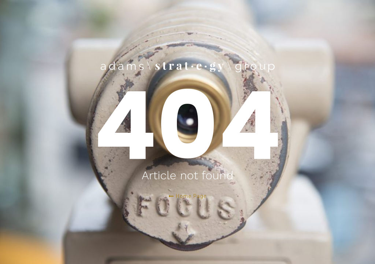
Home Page (187, 196)
